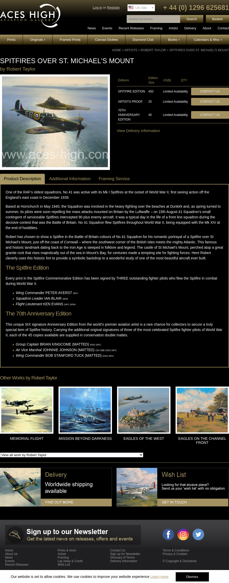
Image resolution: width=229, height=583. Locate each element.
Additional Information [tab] (69, 178)
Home (116, 50)
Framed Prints (70, 40)
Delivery (190, 28)
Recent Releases (131, 28)
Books (173, 40)
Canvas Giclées (106, 40)
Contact (223, 28)
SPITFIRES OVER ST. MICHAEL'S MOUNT (199, 50)
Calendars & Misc (208, 40)
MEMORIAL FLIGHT (26, 438)
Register (113, 7)
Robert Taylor (153, 50)
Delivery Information (123, 561)
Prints (11, 40)
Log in (97, 7)
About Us (11, 554)
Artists (173, 28)
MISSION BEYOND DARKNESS (85, 438)
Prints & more (67, 550)
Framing (156, 28)
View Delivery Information (138, 130)
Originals (37, 40)
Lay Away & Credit (70, 561)
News (92, 28)
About (207, 28)
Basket (217, 19)
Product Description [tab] (22, 178)
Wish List (64, 564)
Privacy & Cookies (175, 554)
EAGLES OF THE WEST (143, 438)
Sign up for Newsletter (125, 554)
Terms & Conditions (176, 550)
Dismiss (192, 577)
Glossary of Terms (122, 557)
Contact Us (210, 91)
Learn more (159, 577)
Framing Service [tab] (114, 178)
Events (107, 28)
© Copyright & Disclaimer (180, 561)
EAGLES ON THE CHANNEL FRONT (202, 440)
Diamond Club (143, 40)
